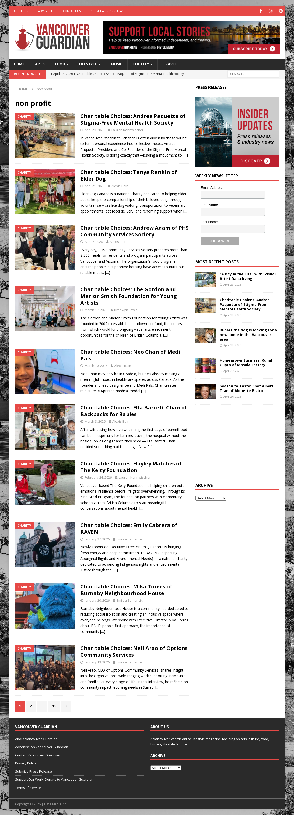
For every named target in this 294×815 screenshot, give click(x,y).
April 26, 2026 (232, 396)
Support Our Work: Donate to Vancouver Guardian (54, 779)
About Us (21, 11)
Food (60, 63)
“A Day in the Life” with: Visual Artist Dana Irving (248, 276)
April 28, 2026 (94, 129)
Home (19, 63)
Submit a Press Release (108, 11)
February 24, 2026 (98, 477)
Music (116, 63)
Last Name (209, 221)
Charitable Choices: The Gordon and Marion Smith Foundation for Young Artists (128, 295)
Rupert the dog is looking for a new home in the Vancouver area (248, 334)
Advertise (45, 11)
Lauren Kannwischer (127, 129)
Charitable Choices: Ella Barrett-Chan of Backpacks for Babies (133, 410)
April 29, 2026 (232, 284)
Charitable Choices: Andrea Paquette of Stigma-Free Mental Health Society (132, 119)
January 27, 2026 (97, 538)
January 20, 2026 (97, 600)
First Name (209, 205)
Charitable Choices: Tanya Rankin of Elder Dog (128, 175)
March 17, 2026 (96, 309)
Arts (40, 63)
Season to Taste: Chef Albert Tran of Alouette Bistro (247, 388)
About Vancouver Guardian (36, 738)
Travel (170, 63)
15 (54, 705)
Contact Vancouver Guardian (37, 754)
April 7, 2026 (94, 241)
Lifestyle (88, 63)
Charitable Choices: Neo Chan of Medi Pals (130, 355)
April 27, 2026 (232, 370)
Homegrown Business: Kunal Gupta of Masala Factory (246, 362)
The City (141, 63)
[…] (185, 154)
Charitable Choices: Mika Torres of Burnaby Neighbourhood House (126, 589)
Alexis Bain (119, 185)
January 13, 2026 (97, 662)
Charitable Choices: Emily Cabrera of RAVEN (128, 528)
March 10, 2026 (96, 365)
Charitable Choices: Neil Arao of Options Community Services (134, 651)
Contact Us (72, 11)
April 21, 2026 (94, 185)
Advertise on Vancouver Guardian (41, 746)
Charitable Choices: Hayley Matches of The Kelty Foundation (131, 466)
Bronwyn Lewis (126, 309)
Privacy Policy (25, 763)
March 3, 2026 (95, 421)
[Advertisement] (233, 442)
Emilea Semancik (130, 538)
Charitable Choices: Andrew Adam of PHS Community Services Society (134, 230)
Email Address (212, 187)
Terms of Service (28, 787)
